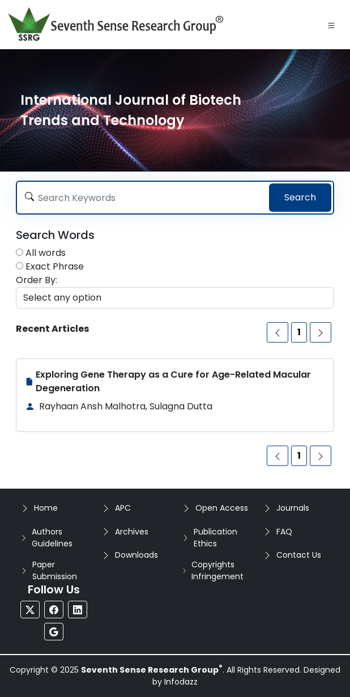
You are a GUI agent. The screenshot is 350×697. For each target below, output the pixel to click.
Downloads (136, 555)
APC (123, 508)
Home (46, 508)
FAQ (284, 531)
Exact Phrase (54, 266)
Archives (131, 531)
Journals (292, 508)
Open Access (221, 508)
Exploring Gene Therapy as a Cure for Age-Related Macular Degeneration (173, 381)
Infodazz (181, 681)
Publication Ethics (215, 537)
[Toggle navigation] (331, 24)
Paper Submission (54, 570)
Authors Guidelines (52, 537)
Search (300, 197)
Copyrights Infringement (217, 570)
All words (45, 252)
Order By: (36, 280)
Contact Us (298, 555)
